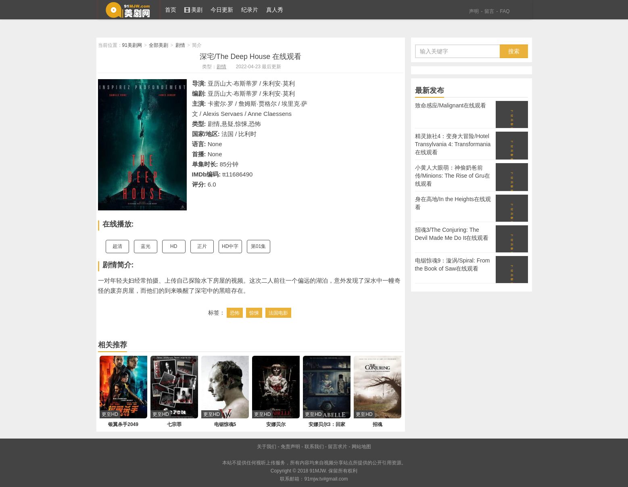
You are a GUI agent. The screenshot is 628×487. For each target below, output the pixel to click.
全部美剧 (158, 45)
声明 (474, 11)
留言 (489, 11)
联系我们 (314, 446)
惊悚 (254, 313)
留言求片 (337, 446)
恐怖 (235, 313)
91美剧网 (128, 9)
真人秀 (274, 9)
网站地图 (361, 446)
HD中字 (230, 246)
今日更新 (222, 9)
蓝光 (145, 246)
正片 (202, 246)
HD (173, 246)
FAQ (504, 11)
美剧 (193, 9)
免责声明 (290, 446)
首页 (170, 9)
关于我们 (266, 446)
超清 (117, 246)
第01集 (258, 246)
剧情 (180, 45)
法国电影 (278, 313)
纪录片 (249, 9)
